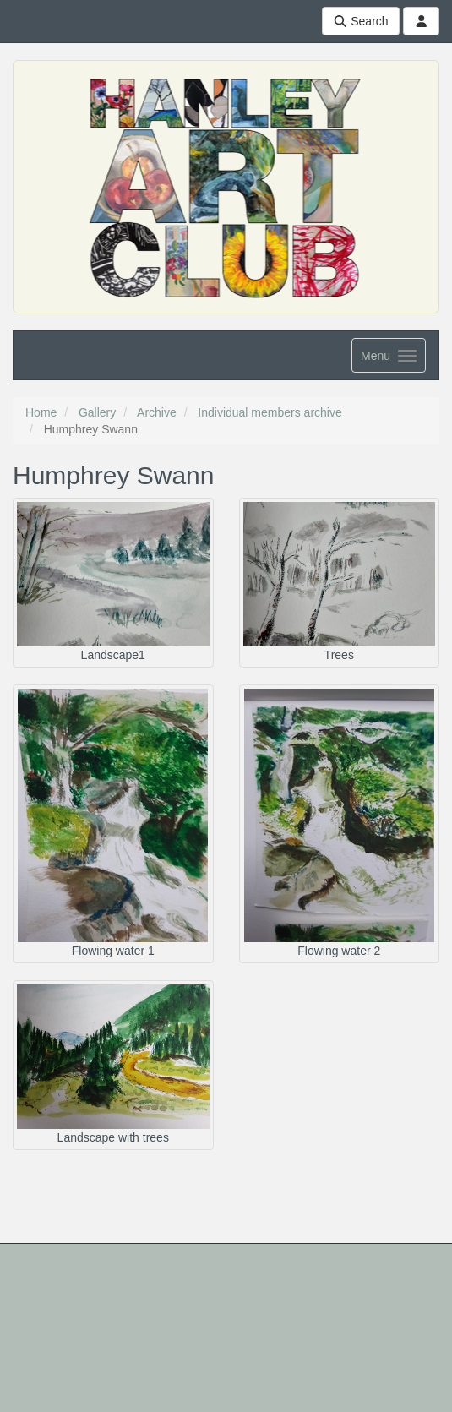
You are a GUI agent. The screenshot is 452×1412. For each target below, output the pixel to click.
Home (41, 412)
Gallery (97, 412)
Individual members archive (269, 412)
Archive (157, 412)
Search (361, 21)
